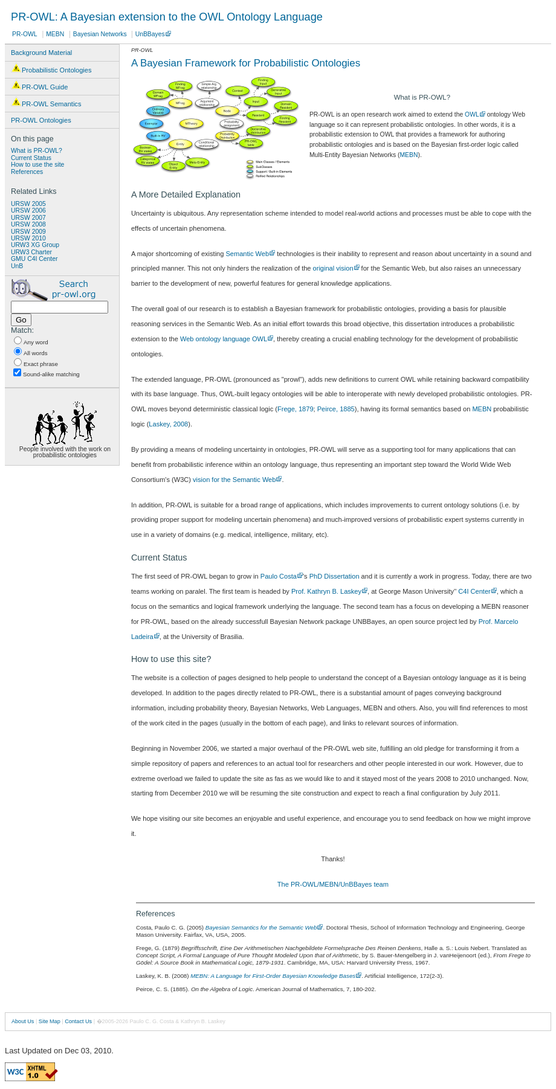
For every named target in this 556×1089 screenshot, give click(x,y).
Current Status (31, 158)
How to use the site (37, 164)
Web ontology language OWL (223, 338)
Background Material (41, 52)
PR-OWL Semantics (46, 102)
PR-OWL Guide (39, 85)
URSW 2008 (28, 224)
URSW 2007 (28, 217)
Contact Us (78, 1021)
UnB (17, 266)
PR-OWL (24, 34)
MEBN (55, 34)
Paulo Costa (278, 576)
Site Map (49, 1021)
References (27, 172)
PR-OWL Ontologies (41, 120)
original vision (333, 268)
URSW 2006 (28, 210)
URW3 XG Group (35, 245)
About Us (22, 1021)
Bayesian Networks (101, 34)
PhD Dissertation (334, 576)
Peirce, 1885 (336, 409)
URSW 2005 (28, 204)
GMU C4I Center (34, 258)
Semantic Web (247, 253)
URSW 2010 (28, 238)
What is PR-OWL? (36, 150)
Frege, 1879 (295, 409)
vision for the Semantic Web (234, 479)
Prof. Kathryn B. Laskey (326, 591)
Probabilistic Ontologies (51, 68)
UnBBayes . (152, 34)
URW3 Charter (31, 252)
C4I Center (474, 591)
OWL (472, 114)
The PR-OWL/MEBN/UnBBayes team (333, 884)
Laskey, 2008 (168, 424)
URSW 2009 (28, 231)
